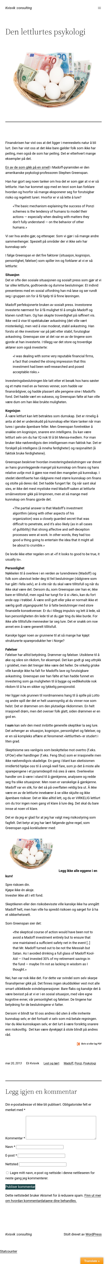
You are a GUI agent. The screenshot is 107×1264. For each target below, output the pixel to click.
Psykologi (89, 1063)
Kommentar (15, 1118)
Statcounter (8, 1261)
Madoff (68, 1063)
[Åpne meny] (99, 8)
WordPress (94, 1244)
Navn (10, 1156)
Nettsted (11, 1174)
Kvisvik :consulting (18, 8)
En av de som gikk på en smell (27, 167)
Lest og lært (51, 1063)
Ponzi (78, 1063)
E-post (11, 1165)
